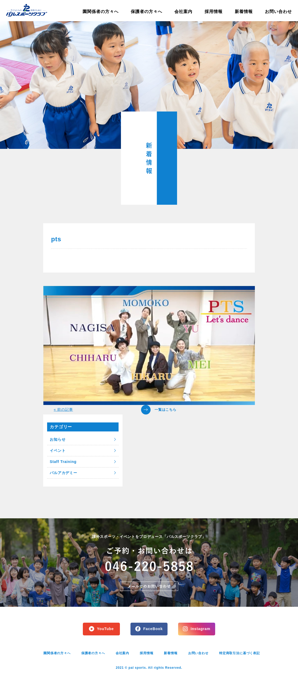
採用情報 (214, 11)
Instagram (200, 629)
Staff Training (63, 462)
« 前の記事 (63, 409)
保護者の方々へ (146, 11)
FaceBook (153, 629)
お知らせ (57, 439)
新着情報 (244, 11)
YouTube (105, 629)
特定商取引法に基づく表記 (239, 653)
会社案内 (183, 11)
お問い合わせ (278, 11)
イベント (57, 450)
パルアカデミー (63, 473)
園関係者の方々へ (101, 11)
